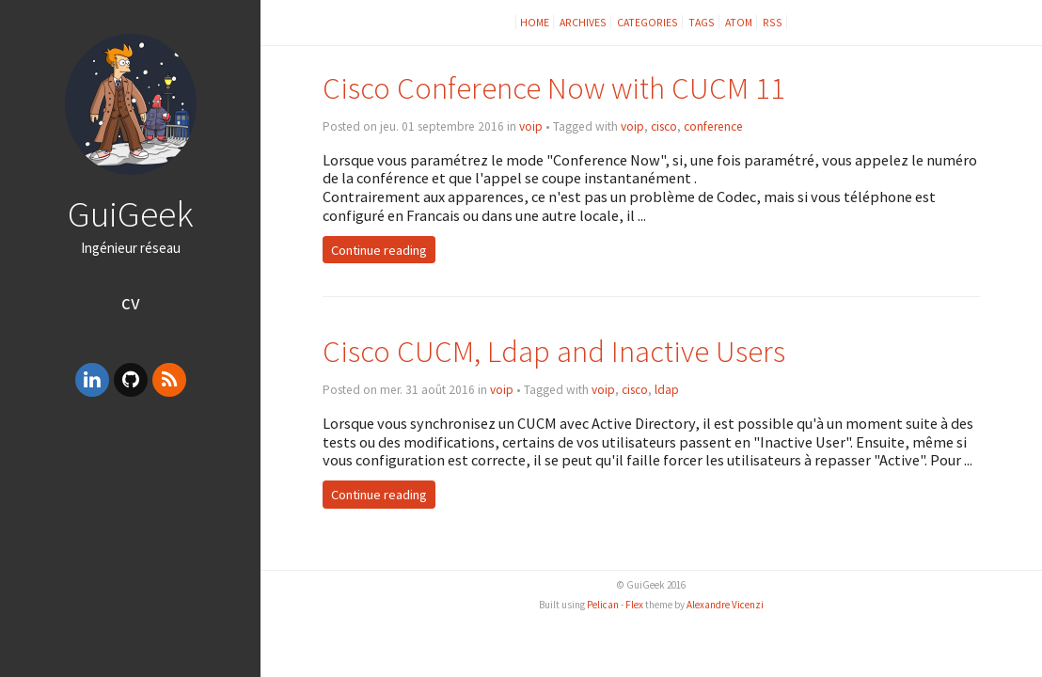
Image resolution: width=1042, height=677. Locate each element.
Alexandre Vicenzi (725, 604)
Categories (647, 22)
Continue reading (379, 249)
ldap (667, 390)
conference (713, 126)
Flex (634, 604)
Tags (701, 22)
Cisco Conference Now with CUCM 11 (554, 88)
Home (534, 22)
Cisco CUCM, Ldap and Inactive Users (554, 351)
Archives (583, 22)
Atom (738, 22)
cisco (664, 126)
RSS (772, 22)
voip (531, 126)
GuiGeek (131, 213)
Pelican (603, 604)
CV (130, 302)
